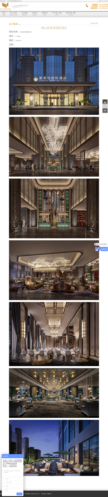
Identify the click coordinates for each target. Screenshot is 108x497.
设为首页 (106, 1)
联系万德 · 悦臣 (71, 13)
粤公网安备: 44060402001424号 (32, 493)
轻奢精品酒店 (94, 23)
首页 (3, 13)
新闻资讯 (45, 13)
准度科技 (49, 493)
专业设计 (35, 13)
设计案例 (25, 13)
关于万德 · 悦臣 (57, 13)
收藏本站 (101, 1)
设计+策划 (13, 13)
